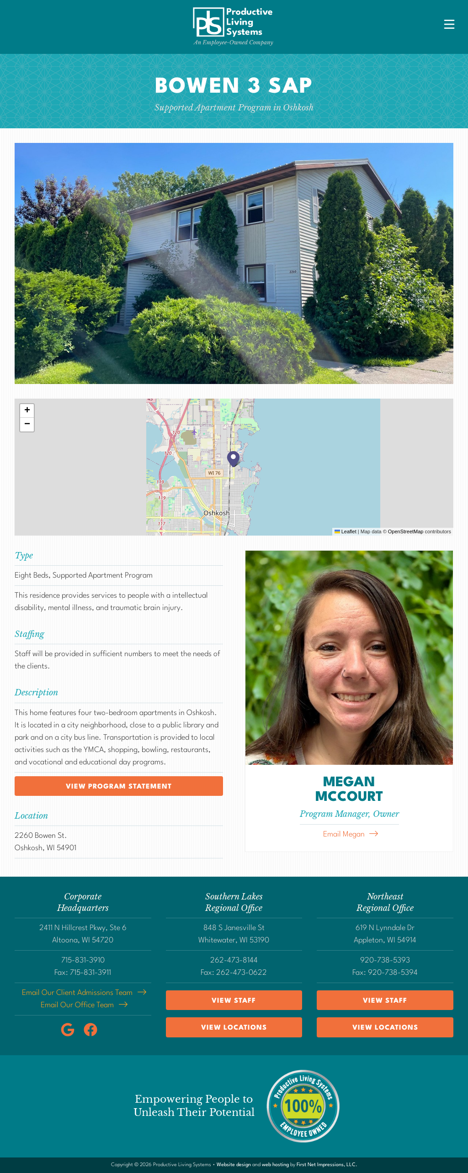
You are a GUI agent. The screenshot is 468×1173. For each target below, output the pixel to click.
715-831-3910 (83, 960)
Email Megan (344, 834)
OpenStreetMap (406, 531)
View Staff (234, 1001)
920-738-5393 (385, 960)
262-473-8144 (234, 960)
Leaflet (345, 531)
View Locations (234, 1028)
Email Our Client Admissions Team (77, 993)
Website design (234, 1165)
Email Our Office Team (77, 1005)
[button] (234, 459)
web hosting (275, 1165)
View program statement (119, 787)
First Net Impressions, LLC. (327, 1165)
